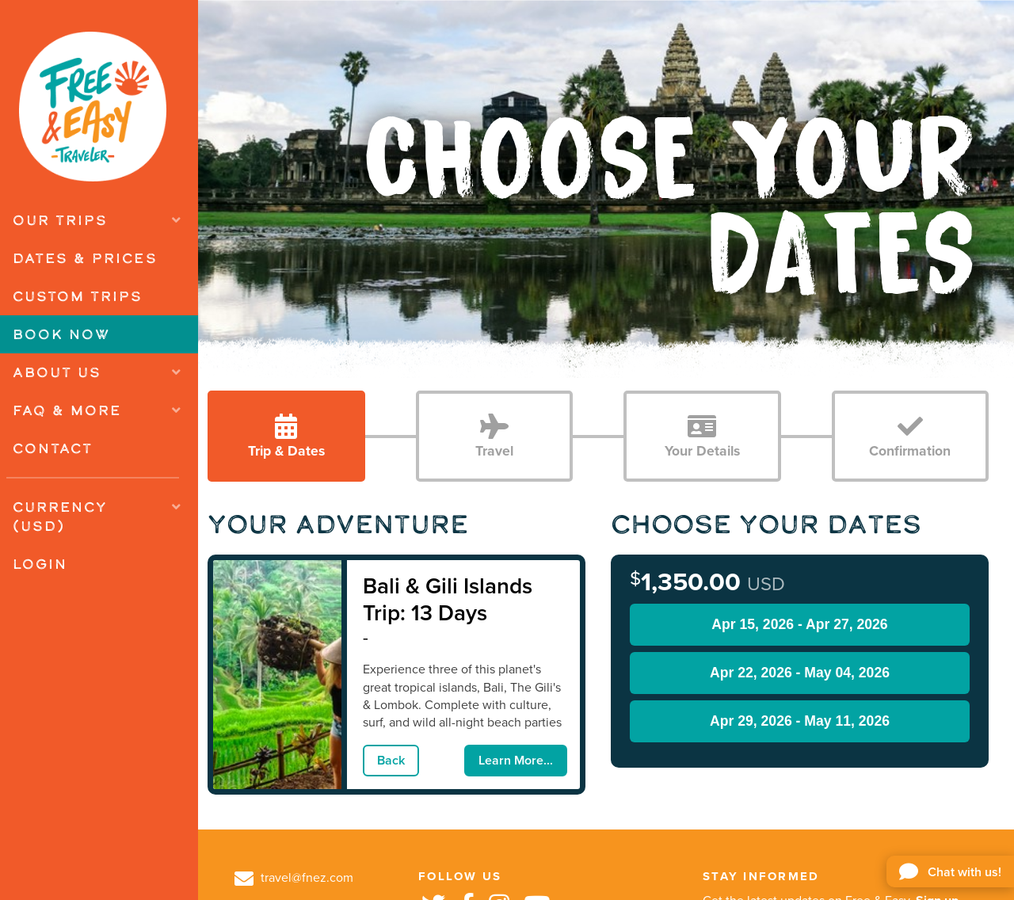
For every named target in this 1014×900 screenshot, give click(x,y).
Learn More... (515, 760)
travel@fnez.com (293, 878)
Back (391, 760)
